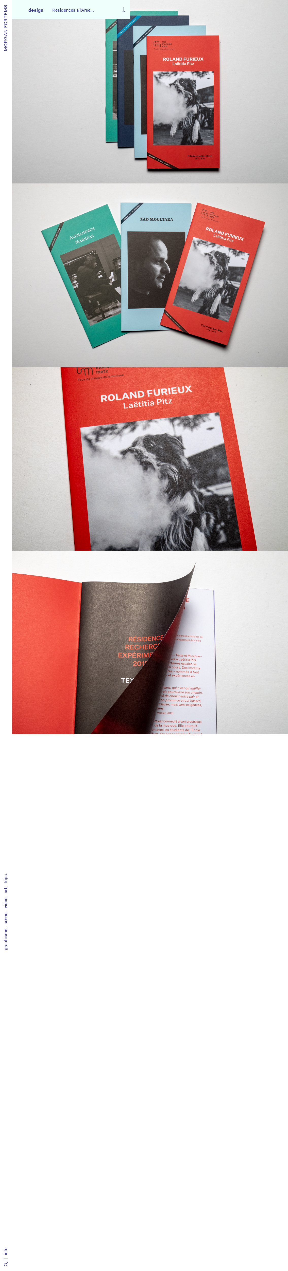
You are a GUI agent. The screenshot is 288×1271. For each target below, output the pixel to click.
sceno (6, 918)
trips (6, 878)
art (6, 890)
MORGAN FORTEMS (6, 28)
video (6, 903)
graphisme (6, 939)
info (6, 1251)
